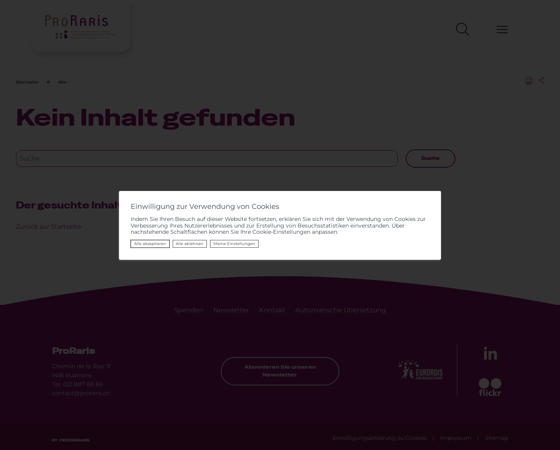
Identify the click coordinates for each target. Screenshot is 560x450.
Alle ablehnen (182, 244)
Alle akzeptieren (143, 244)
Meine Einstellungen (227, 244)
